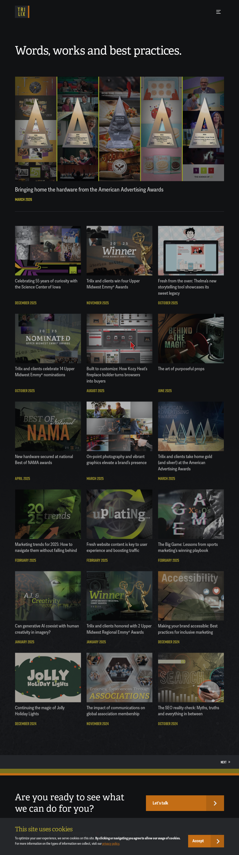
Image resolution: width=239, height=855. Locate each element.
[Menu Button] (218, 11)
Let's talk (160, 803)
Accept (198, 840)
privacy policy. (111, 844)
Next (225, 762)
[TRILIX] (22, 12)
